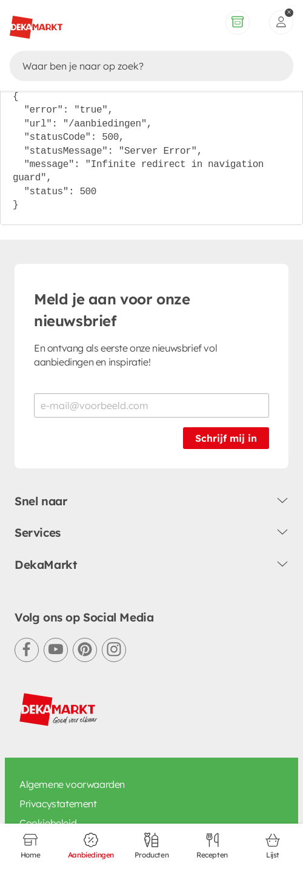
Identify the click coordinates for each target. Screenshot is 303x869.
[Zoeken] (139, 55)
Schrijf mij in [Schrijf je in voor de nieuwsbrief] (226, 438)
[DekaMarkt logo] (58, 710)
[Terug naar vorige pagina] (22, 17)
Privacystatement (58, 804)
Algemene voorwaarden (72, 784)
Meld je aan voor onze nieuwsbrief (112, 310)
